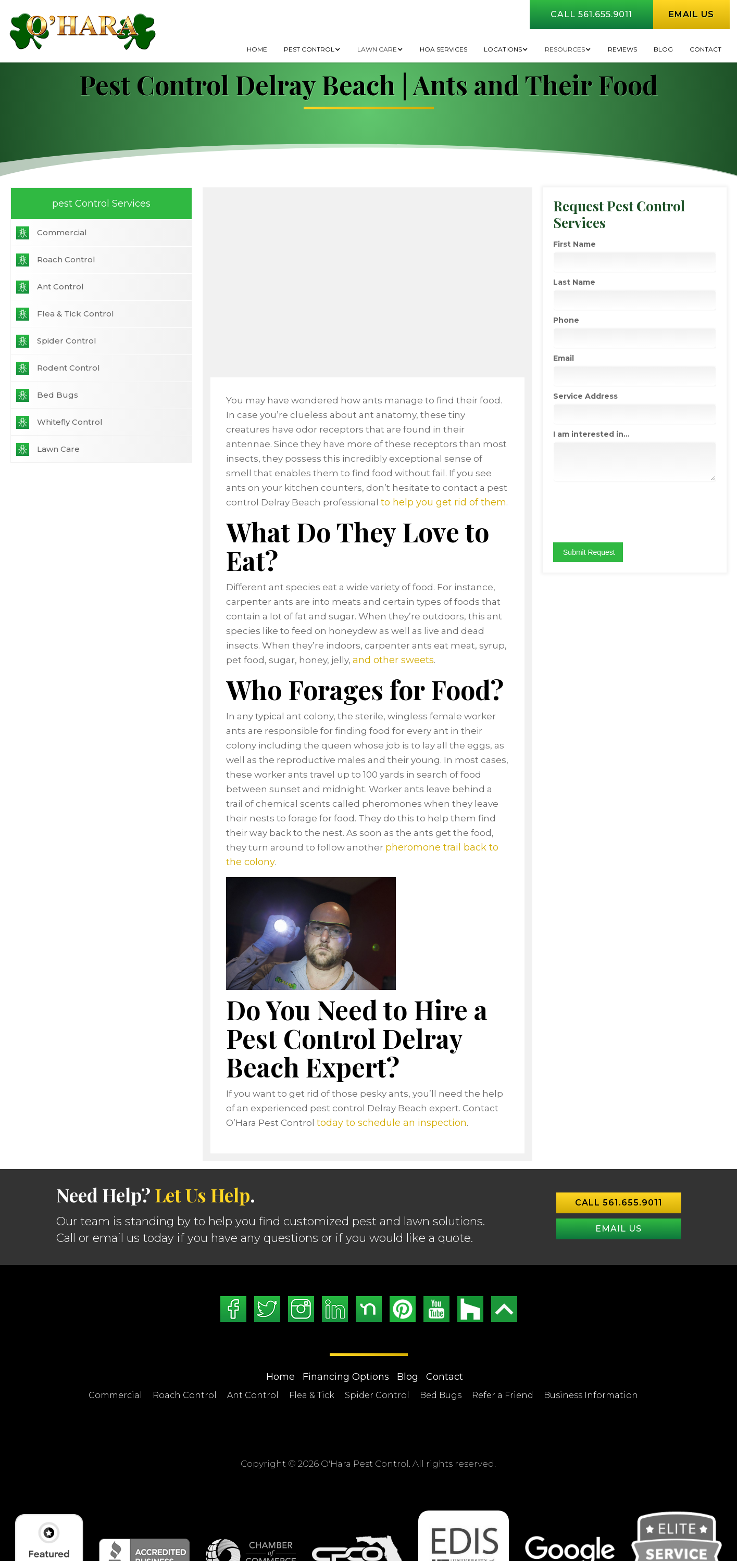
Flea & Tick (311, 1338)
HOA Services (443, 49)
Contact (705, 49)
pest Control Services (92, 203)
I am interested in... (611, 434)
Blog (407, 1320)
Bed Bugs (57, 395)
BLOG (663, 49)
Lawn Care (377, 49)
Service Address (605, 396)
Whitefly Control (70, 422)
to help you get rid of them (447, 487)
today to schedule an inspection (319, 1066)
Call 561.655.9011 (591, 14)
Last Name (594, 282)
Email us (691, 14)
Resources (565, 49)
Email (583, 358)
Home (257, 49)
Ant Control (60, 286)
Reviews (622, 49)
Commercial (62, 232)
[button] (312, 49)
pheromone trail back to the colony (405, 789)
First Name (594, 244)
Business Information (591, 1338)
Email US (618, 1172)
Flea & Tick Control (75, 314)
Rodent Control (68, 368)
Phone (586, 320)
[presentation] (652, 511)
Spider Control (66, 341)
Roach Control (66, 259)
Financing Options (346, 1320)
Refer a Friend (502, 1338)
